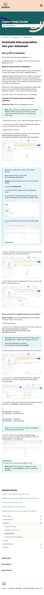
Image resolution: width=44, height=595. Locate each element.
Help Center (5, 37)
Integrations (16, 37)
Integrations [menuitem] (6, 523)
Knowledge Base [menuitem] (8, 519)
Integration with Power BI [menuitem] (12, 530)
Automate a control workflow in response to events (15, 494)
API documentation (17, 428)
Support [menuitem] (5, 547)
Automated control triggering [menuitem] (13, 537)
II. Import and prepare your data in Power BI (13, 506)
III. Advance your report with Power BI (12, 502)
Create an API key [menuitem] (10, 526)
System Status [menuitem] (7, 570)
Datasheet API (27, 37)
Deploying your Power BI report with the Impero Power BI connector (20, 498)
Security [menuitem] (5, 540)
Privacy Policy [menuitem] (6, 564)
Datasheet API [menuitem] (9, 533)
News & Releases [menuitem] (8, 544)
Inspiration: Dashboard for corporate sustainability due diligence (19, 511)
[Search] (40, 25)
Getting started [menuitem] (7, 516)
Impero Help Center (15, 21)
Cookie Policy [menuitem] (6, 558)
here (29, 57)
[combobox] (20, 25)
